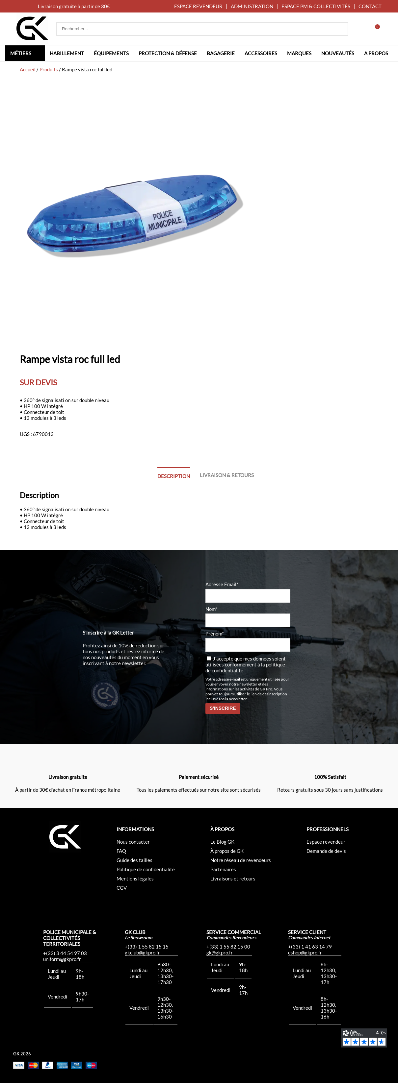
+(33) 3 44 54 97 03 (65, 953)
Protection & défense (168, 53)
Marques (299, 53)
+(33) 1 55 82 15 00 (228, 947)
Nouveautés (337, 53)
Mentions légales (135, 878)
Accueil (28, 69)
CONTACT (370, 6)
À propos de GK (227, 851)
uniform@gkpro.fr (62, 959)
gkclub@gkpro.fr (142, 952)
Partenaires (223, 869)
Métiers (20, 53)
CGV (122, 888)
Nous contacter (133, 842)
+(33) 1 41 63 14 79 (310, 947)
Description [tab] (173, 476)
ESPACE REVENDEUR (198, 6)
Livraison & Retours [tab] (227, 475)
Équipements (111, 53)
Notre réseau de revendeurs (240, 860)
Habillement (67, 53)
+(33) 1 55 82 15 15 (147, 947)
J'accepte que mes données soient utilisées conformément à (245, 664)
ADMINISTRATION (252, 6)
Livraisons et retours (232, 878)
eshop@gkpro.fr (305, 952)
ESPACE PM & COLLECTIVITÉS (315, 6)
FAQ (121, 851)
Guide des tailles (134, 860)
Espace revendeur (325, 842)
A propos (376, 53)
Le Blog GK (222, 842)
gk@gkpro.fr (219, 952)
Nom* (211, 609)
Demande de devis (326, 851)
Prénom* (214, 634)
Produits (49, 69)
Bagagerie (221, 53)
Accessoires (261, 53)
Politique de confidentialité (146, 869)
